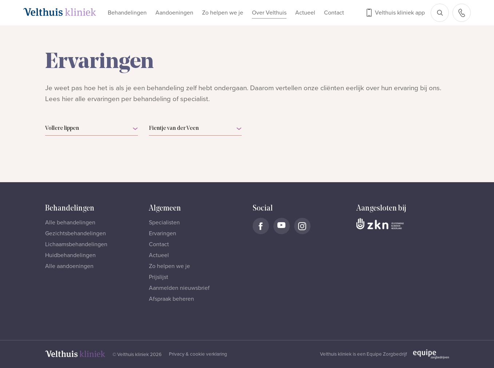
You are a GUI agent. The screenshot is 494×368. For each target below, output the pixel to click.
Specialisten (164, 222)
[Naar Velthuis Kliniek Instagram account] (302, 226)
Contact (334, 12)
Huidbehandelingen (70, 255)
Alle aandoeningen (69, 266)
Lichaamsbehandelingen (76, 244)
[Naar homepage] (59, 12)
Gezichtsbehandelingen (75, 233)
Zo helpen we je (222, 12)
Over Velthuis (269, 12)
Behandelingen (127, 12)
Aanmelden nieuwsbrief (179, 288)
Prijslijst (158, 277)
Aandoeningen (174, 12)
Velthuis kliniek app (400, 12)
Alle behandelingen (70, 222)
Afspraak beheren (171, 299)
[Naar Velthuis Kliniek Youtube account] (281, 226)
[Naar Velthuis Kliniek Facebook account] (261, 226)
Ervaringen (162, 233)
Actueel (305, 12)
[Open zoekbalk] (440, 13)
